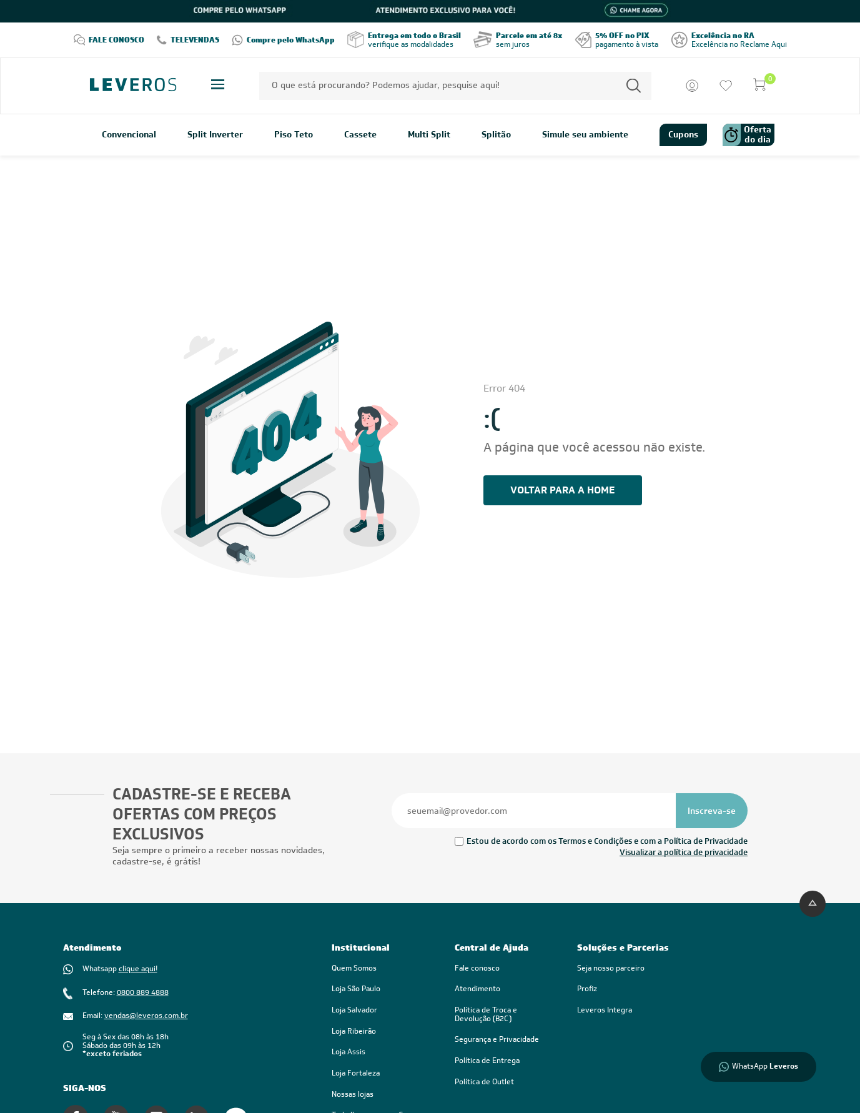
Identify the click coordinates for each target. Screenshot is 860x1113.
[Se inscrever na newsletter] (712, 810)
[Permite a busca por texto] (633, 86)
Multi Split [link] (429, 135)
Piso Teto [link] (293, 135)
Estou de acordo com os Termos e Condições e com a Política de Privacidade (607, 841)
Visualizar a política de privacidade (684, 852)
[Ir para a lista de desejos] (725, 85)
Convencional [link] (129, 135)
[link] (503, 1014)
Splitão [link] (496, 135)
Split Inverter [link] (215, 135)
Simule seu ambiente (585, 135)
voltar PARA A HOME (562, 490)
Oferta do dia (747, 135)
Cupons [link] (683, 134)
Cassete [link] (360, 135)
